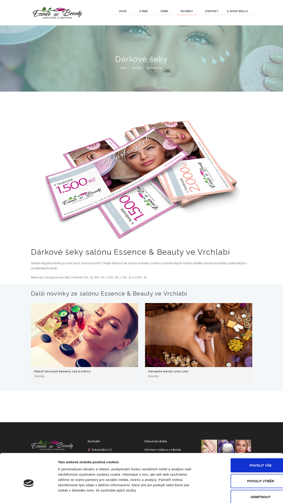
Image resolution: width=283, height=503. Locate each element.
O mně (143, 11)
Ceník (164, 11)
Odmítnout (235, 473)
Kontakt (211, 11)
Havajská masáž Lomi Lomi (168, 371)
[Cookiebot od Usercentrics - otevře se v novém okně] (28, 494)
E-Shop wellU (237, 11)
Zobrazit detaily (233, 494)
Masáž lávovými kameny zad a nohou (62, 371)
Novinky (187, 11)
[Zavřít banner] (276, 436)
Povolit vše (235, 442)
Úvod (123, 11)
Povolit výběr (234, 458)
